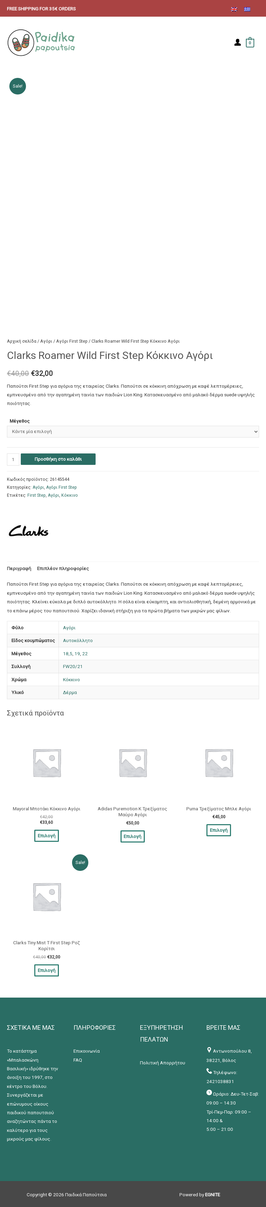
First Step (36, 494)
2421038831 (220, 1080)
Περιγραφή (19, 567)
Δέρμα (70, 691)
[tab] (19, 567)
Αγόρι (46, 340)
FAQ (77, 1058)
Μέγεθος (20, 420)
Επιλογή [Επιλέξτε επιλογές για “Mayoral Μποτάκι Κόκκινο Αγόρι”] (46, 834)
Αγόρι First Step (72, 340)
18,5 (67, 652)
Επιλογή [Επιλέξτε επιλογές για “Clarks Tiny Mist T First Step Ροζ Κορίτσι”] (46, 968)
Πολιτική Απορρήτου (162, 1061)
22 (85, 652)
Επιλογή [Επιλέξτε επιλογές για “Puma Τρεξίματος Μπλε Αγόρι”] (219, 829)
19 (77, 652)
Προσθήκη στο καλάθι (58, 458)
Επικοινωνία (86, 1049)
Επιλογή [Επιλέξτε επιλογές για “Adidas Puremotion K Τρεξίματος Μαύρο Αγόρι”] (132, 835)
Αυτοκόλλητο (78, 639)
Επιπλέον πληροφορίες (63, 567)
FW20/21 (73, 665)
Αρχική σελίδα (21, 340)
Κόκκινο (69, 494)
